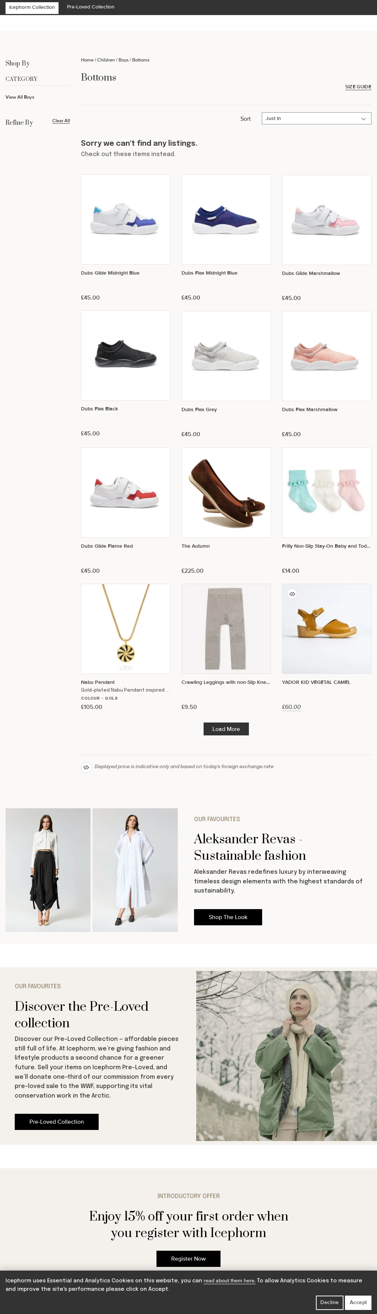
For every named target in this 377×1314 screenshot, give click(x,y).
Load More (226, 729)
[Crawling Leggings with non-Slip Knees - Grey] (226, 647)
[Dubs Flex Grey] (226, 374)
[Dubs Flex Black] (125, 373)
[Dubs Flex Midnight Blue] (226, 237)
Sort (245, 119)
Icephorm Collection (32, 7)
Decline (329, 1302)
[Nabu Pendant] (125, 647)
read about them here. (230, 1281)
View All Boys (20, 97)
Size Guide (358, 87)
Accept (358, 1302)
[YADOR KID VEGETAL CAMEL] (326, 647)
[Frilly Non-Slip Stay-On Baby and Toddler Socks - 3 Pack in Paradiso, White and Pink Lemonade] (326, 511)
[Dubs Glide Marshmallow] (326, 238)
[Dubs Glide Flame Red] (125, 511)
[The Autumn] (226, 511)
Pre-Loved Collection (90, 7)
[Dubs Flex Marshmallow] (326, 374)
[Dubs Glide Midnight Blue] (125, 237)
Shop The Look (228, 917)
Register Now (188, 1258)
